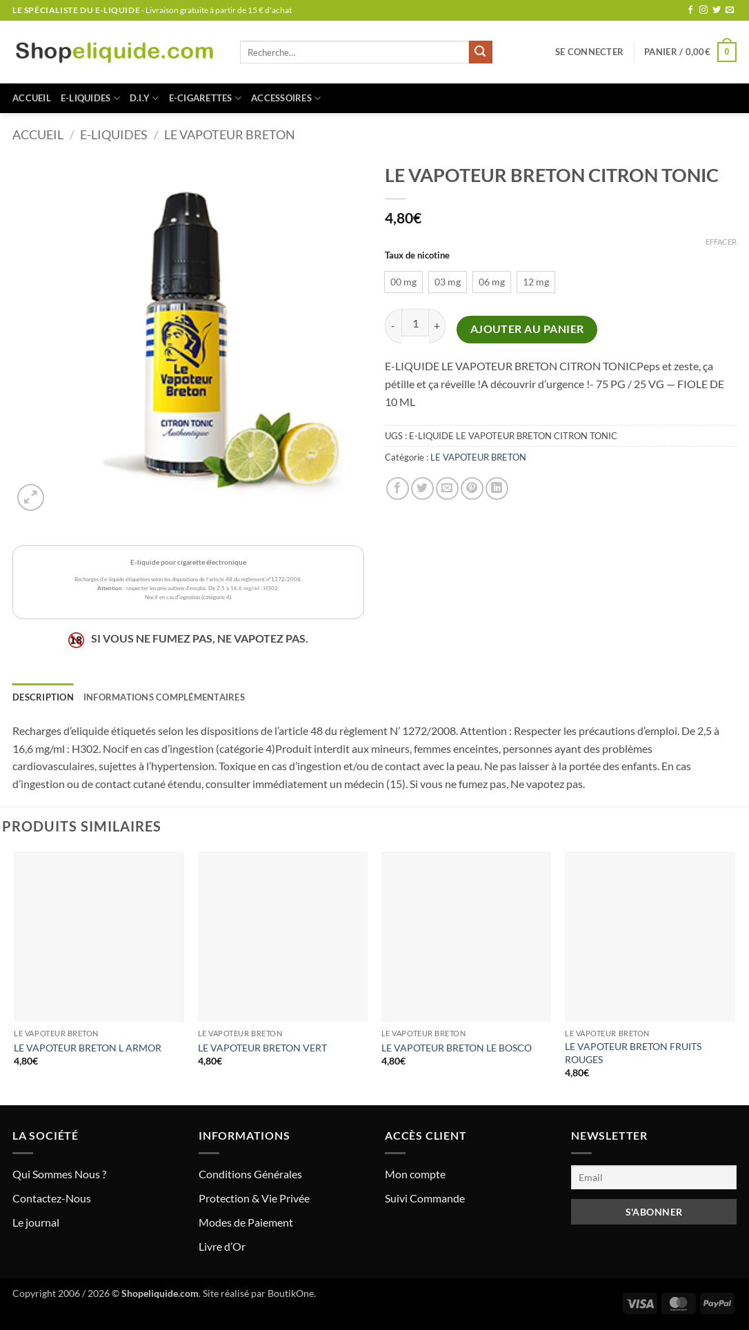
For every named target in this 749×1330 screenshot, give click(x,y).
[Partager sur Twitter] (422, 488)
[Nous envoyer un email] (730, 10)
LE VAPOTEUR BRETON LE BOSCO (456, 1048)
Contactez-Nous (51, 1198)
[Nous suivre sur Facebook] (690, 10)
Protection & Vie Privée (254, 1198)
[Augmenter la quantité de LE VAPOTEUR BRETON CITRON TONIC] (437, 326)
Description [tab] (43, 697)
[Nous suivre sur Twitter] (716, 10)
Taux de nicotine (417, 256)
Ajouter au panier (527, 329)
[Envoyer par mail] (447, 488)
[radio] (403, 282)
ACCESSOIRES (286, 98)
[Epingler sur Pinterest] (472, 488)
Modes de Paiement (246, 1222)
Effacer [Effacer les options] (721, 241)
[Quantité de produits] (415, 322)
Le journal (35, 1222)
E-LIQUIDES (90, 98)
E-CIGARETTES (205, 98)
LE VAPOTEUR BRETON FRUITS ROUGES (633, 1052)
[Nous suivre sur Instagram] (703, 10)
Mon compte (415, 1173)
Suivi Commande (425, 1198)
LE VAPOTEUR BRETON (229, 134)
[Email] (654, 1177)
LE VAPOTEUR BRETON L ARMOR (87, 1048)
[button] (589, 52)
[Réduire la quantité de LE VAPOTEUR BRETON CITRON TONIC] (393, 326)
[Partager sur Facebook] (397, 488)
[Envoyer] (480, 52)
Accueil (31, 97)
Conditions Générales (250, 1173)
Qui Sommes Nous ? (59, 1173)
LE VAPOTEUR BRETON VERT (262, 1048)
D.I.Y (144, 98)
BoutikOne (291, 1293)
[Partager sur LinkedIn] (497, 488)
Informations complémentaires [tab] (164, 697)
